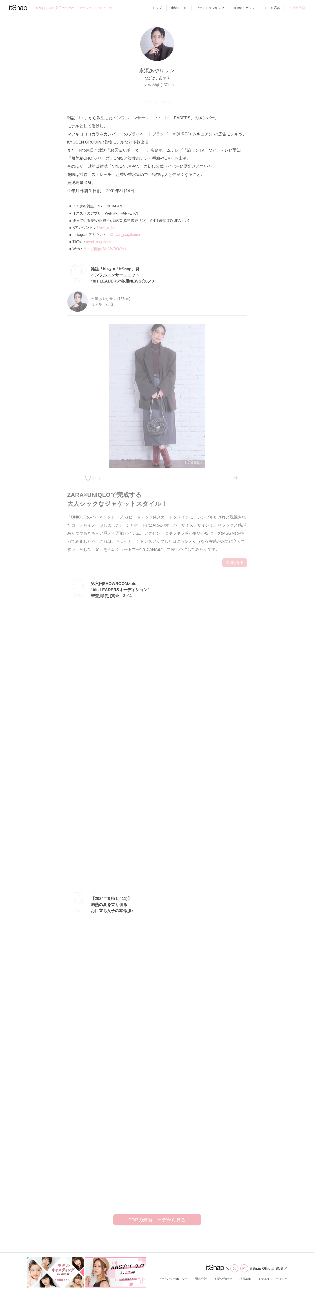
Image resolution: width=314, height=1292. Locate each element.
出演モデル (179, 8)
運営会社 (201, 1279)
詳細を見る (235, 563)
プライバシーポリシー (173, 1279)
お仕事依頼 (297, 8)
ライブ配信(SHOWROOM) (104, 249)
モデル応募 (272, 8)
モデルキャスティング (272, 1279)
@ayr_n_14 (105, 227)
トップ (157, 8)
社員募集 (245, 1279)
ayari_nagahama (99, 242)
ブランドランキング (210, 8)
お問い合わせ (223, 1279)
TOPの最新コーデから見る (156, 1219)
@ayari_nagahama (125, 235)
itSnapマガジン (244, 8)
